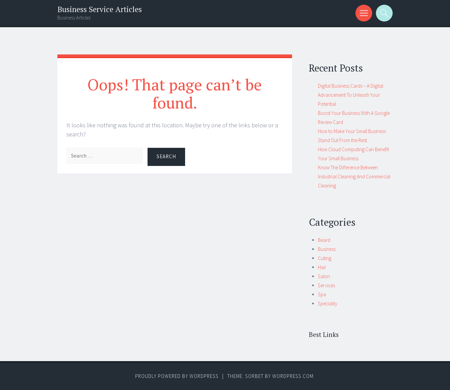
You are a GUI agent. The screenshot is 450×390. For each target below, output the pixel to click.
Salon (324, 276)
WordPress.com (293, 376)
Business (327, 249)
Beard (324, 240)
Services (326, 285)
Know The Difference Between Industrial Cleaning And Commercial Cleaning (354, 176)
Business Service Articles (99, 9)
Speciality (327, 303)
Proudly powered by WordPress (177, 376)
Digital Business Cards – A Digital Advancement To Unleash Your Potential (350, 95)
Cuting (324, 258)
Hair (322, 267)
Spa (322, 294)
